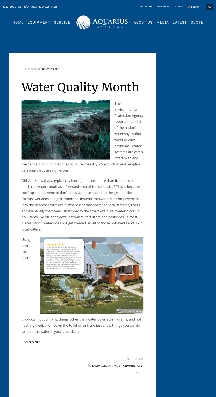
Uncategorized (49, 69)
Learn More (31, 342)
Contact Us (145, 6)
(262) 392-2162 (12, 6)
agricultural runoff (100, 365)
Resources (163, 6)
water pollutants (124, 365)
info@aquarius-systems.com (41, 6)
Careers (178, 6)
